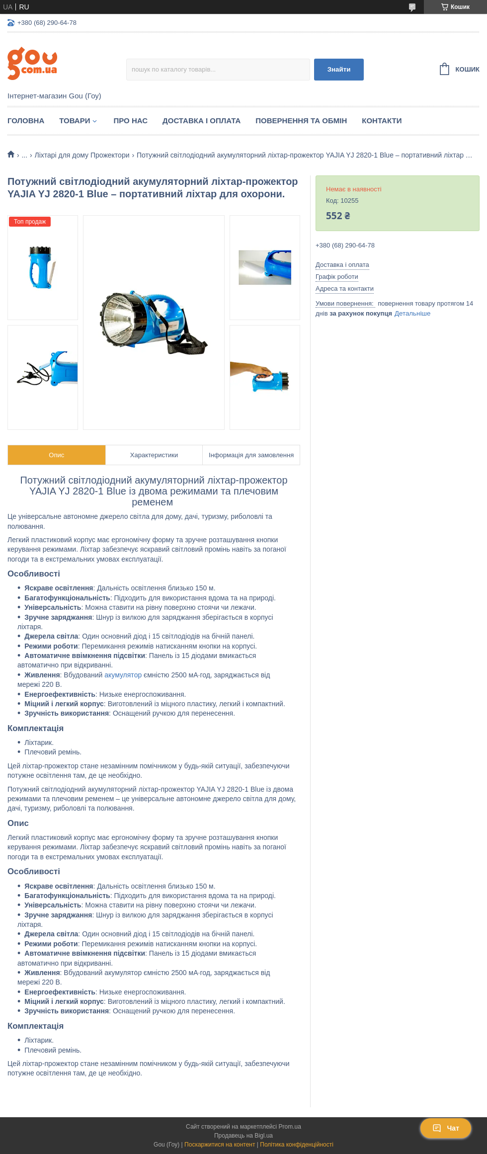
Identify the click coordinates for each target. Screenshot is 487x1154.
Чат (445, 1128)
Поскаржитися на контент (219, 1144)
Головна (25, 120)
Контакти (382, 120)
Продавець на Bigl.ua (243, 1135)
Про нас (130, 120)
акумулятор (123, 675)
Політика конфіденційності (296, 1144)
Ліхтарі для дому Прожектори (82, 155)
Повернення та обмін (301, 120)
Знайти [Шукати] (339, 69)
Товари (74, 120)
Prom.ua (290, 1126)
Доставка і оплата (201, 120)
